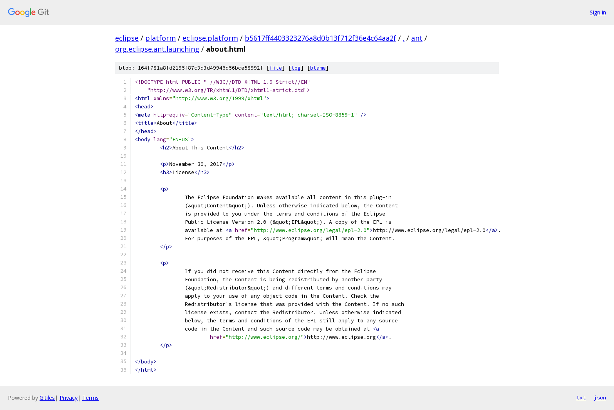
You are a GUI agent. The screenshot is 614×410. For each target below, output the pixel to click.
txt (581, 397)
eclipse (127, 38)
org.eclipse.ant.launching (157, 49)
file (275, 68)
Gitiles (47, 397)
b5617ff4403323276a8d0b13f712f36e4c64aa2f (320, 38)
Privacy (69, 397)
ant (417, 38)
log (296, 68)
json (600, 397)
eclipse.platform (210, 38)
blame (318, 68)
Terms (90, 397)
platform (160, 38)
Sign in (598, 12)
